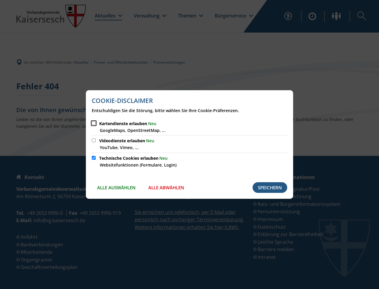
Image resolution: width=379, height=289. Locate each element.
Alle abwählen (166, 187)
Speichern (270, 187)
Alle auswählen (116, 187)
